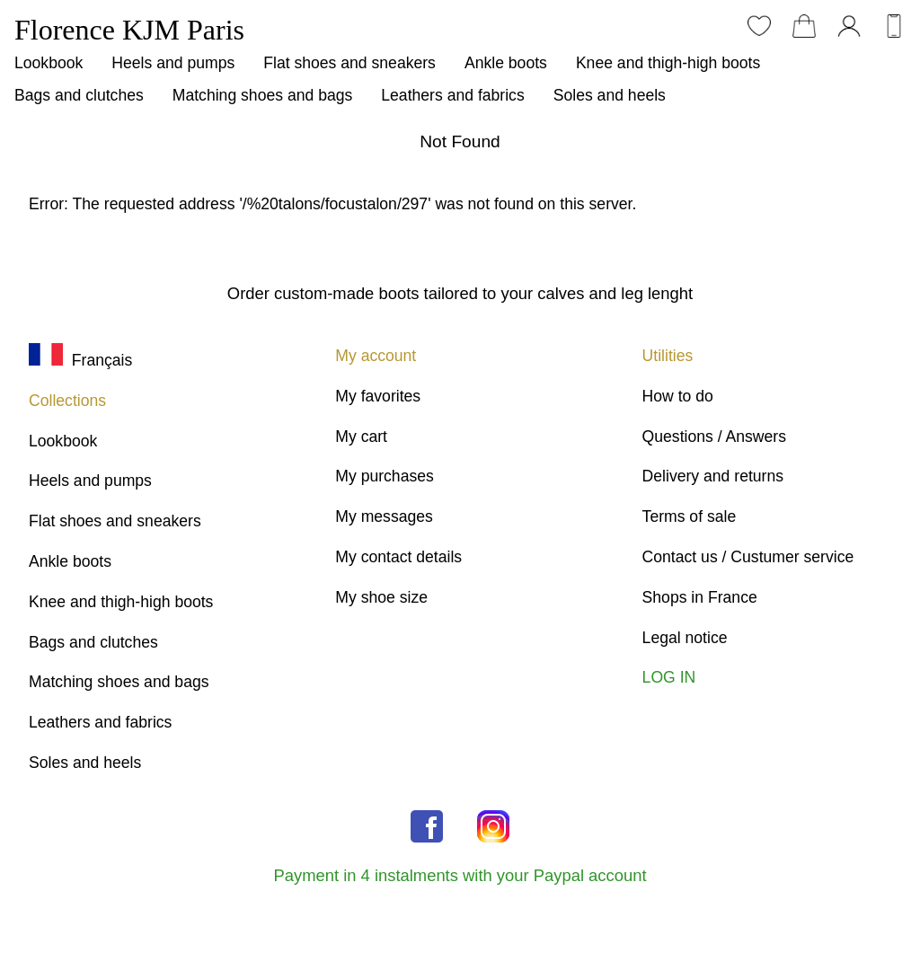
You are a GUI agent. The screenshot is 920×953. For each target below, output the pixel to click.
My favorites (377, 396)
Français (80, 360)
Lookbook (48, 63)
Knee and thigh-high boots (668, 63)
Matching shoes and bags (262, 95)
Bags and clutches (79, 95)
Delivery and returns (712, 476)
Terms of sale (689, 516)
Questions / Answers (714, 437)
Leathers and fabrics (452, 95)
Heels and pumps (172, 63)
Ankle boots (505, 63)
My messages (384, 516)
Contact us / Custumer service (748, 557)
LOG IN (669, 677)
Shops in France (699, 597)
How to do (677, 396)
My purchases (384, 476)
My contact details (398, 557)
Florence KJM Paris (129, 29)
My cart (361, 437)
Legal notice (685, 638)
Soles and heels (609, 95)
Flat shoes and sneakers (349, 63)
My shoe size (381, 597)
